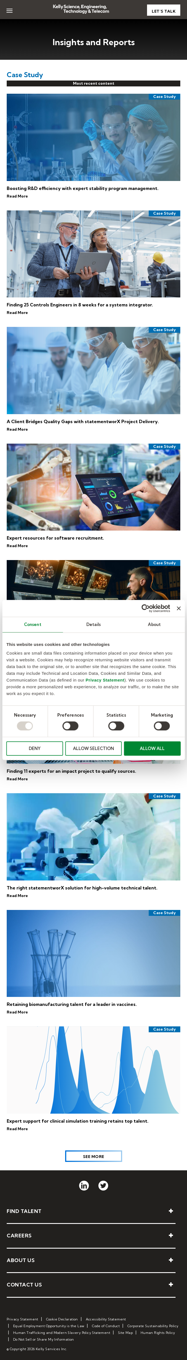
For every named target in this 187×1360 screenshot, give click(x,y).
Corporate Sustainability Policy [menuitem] (152, 1326)
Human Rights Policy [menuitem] (158, 1333)
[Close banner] (179, 608)
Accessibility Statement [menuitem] (106, 1319)
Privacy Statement (105, 680)
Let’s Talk (164, 11)
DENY (35, 748)
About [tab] (154, 624)
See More (93, 1156)
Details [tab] (93, 624)
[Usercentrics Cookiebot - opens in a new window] (145, 608)
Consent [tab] (32, 624)
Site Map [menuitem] (125, 1333)
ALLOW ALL (152, 748)
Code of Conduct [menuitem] (106, 1326)
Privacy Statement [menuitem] (22, 1319)
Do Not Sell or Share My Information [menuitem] (43, 1339)
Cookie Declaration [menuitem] (62, 1319)
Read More (17, 196)
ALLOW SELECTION (93, 748)
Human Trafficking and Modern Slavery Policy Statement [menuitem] (61, 1333)
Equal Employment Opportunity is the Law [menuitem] (48, 1326)
